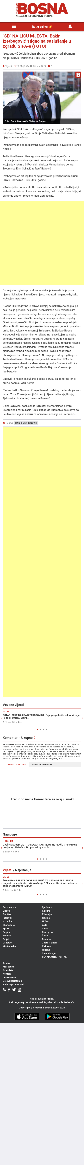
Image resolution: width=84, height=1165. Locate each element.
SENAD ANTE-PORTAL (54, 956)
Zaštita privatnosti (13, 984)
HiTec (45, 921)
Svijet (6, 939)
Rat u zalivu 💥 (42, 26)
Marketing (9, 966)
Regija (6, 932)
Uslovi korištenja (12, 981)
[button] (78, 75)
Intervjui (7, 918)
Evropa (7, 935)
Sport (6, 928)
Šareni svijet (49, 953)
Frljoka (46, 949)
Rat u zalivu (9, 907)
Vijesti (6, 910)
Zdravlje (47, 914)
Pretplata (8, 970)
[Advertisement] (42, 243)
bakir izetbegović (26, 423)
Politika (7, 914)
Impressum (9, 977)
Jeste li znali (49, 942)
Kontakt (7, 973)
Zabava (46, 946)
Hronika (7, 921)
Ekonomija (9, 925)
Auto (44, 925)
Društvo (7, 942)
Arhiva (6, 963)
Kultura (46, 910)
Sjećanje (47, 907)
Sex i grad (47, 932)
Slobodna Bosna (42, 1007)
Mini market (10, 946)
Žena (45, 935)
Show (45, 928)
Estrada (46, 939)
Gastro (46, 918)
